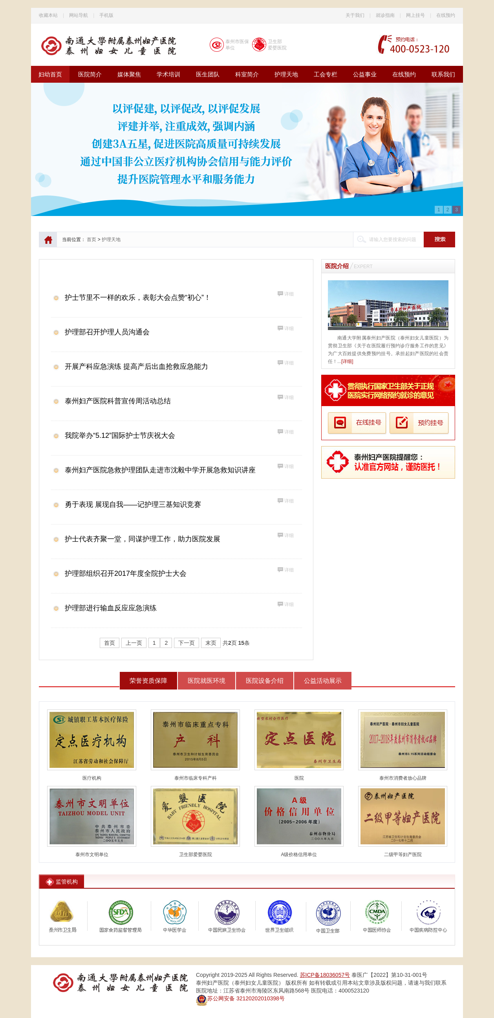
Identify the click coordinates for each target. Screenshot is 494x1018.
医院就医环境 (206, 680)
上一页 (134, 643)
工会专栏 (325, 74)
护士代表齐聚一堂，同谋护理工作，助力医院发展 (142, 539)
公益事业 (365, 74)
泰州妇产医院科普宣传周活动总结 (118, 401)
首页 (91, 239)
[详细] (347, 361)
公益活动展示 (323, 680)
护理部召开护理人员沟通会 (107, 332)
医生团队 (208, 74)
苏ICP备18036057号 (325, 975)
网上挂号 (415, 15)
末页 (210, 643)
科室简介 (247, 74)
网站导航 (78, 15)
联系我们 (443, 74)
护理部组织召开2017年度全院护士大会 (126, 573)
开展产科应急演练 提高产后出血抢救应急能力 (136, 366)
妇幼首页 (50, 74)
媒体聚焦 (129, 74)
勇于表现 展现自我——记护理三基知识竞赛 (133, 504)
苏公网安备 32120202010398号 (240, 998)
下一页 (186, 643)
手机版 (106, 15)
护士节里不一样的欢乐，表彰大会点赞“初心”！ (138, 297)
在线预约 (445, 15)
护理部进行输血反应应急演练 (111, 608)
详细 (289, 294)
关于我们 (355, 15)
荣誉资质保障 (148, 680)
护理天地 (286, 74)
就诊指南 (385, 15)
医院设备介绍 (265, 680)
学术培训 (168, 74)
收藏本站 (48, 15)
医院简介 (90, 74)
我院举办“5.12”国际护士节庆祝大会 (120, 435)
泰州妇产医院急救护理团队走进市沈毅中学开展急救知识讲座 (160, 470)
